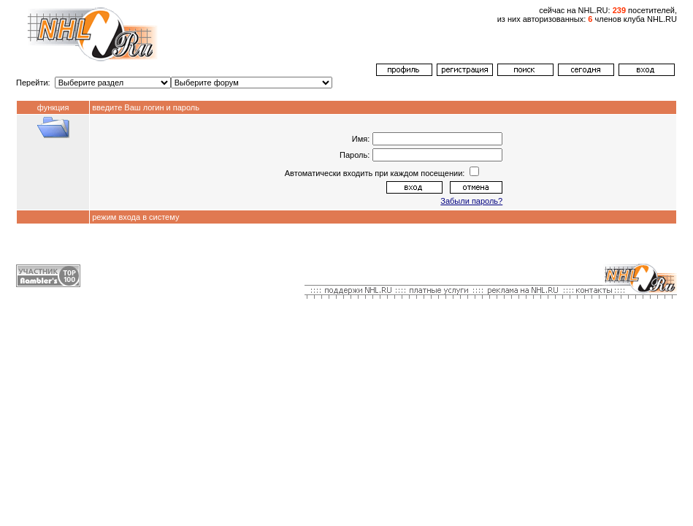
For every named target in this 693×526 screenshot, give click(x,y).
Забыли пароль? (471, 201)
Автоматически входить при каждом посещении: (376, 173)
